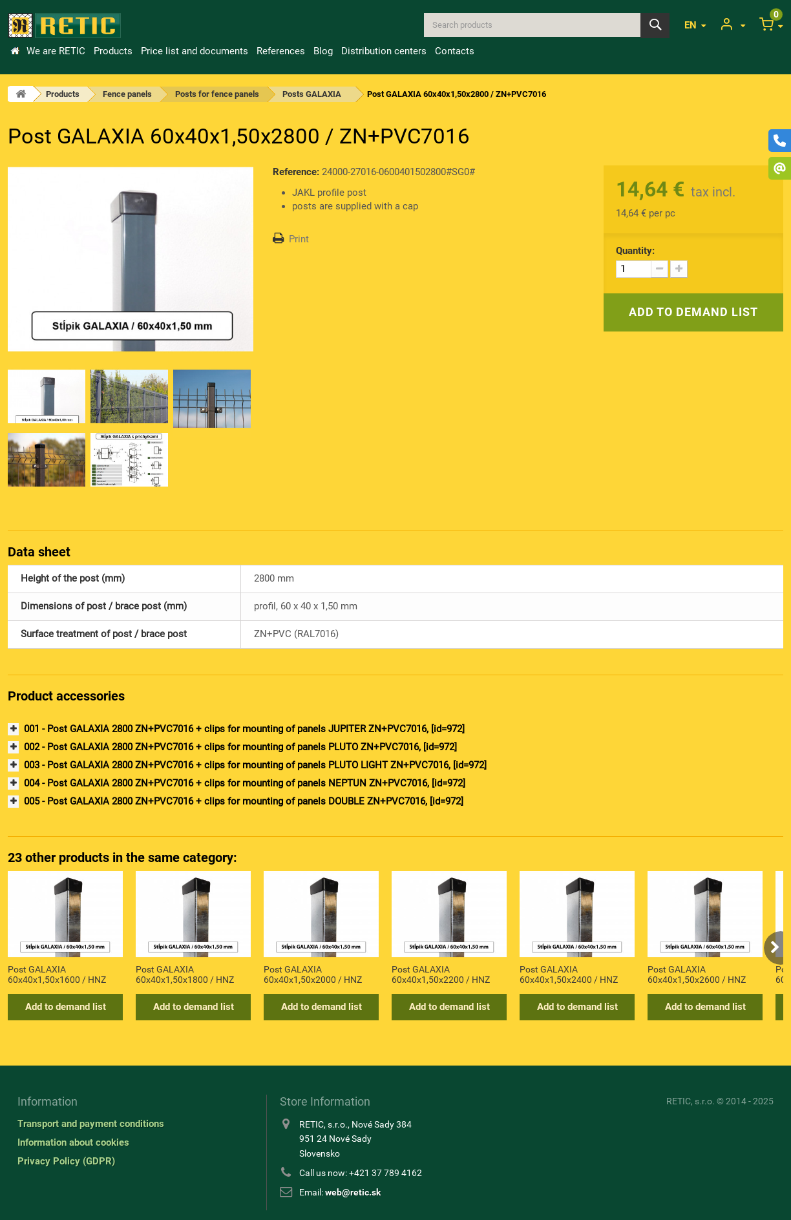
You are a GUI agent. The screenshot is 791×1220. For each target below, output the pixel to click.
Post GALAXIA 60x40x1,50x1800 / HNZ (185, 974)
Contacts (454, 51)
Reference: (296, 172)
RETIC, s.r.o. (690, 1101)
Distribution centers (384, 51)
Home (14, 51)
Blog (323, 51)
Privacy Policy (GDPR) (66, 1161)
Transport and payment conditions (90, 1124)
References (281, 51)
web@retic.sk (353, 1192)
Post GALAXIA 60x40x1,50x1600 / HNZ (57, 974)
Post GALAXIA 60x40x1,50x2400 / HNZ (569, 974)
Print (299, 239)
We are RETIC (55, 51)
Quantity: (635, 251)
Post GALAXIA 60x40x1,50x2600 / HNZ (697, 974)
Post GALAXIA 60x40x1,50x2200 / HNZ (441, 974)
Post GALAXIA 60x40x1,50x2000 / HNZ (313, 974)
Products (113, 51)
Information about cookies (73, 1142)
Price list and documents (194, 51)
